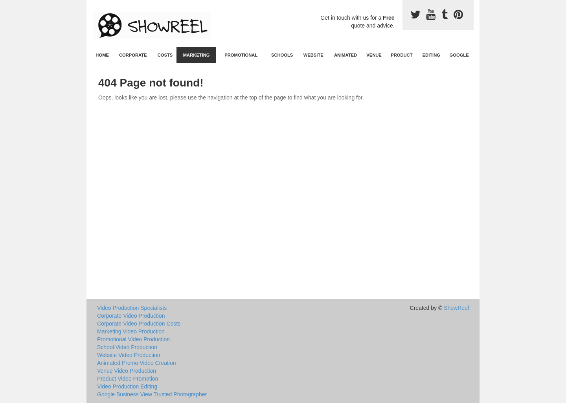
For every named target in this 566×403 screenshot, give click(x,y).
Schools (282, 55)
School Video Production (127, 347)
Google (459, 55)
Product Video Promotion (127, 378)
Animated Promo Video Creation (136, 363)
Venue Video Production (126, 371)
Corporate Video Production (131, 316)
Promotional (240, 55)
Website (313, 55)
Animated (345, 55)
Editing (431, 55)
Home (102, 55)
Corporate (133, 55)
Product (401, 55)
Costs (165, 55)
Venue (374, 55)
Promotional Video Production (133, 339)
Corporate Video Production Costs (138, 323)
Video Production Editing (127, 386)
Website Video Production (128, 355)
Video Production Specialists (132, 308)
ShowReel (456, 308)
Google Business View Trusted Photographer (152, 394)
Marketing (196, 55)
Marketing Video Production (131, 331)
